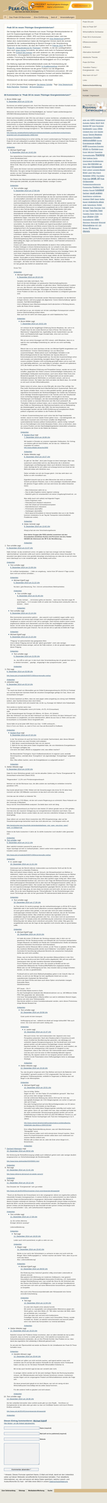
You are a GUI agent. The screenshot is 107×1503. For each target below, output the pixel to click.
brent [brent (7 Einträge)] (94, 126)
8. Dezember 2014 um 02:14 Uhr (20, 684)
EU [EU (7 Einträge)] (90, 149)
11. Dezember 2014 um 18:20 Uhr (27, 1236)
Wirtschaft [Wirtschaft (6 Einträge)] (102, 222)
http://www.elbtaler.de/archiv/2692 (36, 447)
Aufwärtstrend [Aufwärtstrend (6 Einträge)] (100, 120)
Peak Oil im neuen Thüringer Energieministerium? (30, 27)
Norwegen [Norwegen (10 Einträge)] (87, 176)
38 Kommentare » (36, 87)
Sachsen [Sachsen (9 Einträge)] (86, 193)
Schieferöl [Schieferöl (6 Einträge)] (86, 199)
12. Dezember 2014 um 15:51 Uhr (37, 1088)
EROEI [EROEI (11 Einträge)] (85, 149)
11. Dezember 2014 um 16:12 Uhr (20, 1183)
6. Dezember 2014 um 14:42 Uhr (23, 152)
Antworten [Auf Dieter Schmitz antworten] (28, 543)
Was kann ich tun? (90, 75)
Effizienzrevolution (90, 42)
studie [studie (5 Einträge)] (85, 205)
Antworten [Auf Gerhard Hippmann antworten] (11, 1165)
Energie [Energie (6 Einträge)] (99, 140)
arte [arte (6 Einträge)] (88, 120)
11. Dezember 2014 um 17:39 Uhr (23, 1217)
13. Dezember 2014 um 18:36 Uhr (20, 1399)
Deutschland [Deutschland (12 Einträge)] (88, 138)
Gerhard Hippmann (14, 1149)
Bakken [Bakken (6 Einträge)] (92, 123)
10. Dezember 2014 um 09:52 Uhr (20, 1151)
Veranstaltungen (67, 17)
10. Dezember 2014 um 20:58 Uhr (34, 1012)
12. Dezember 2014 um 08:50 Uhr (34, 1269)
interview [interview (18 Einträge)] (95, 164)
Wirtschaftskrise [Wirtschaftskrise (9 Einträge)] (89, 225)
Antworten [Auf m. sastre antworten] (14, 897)
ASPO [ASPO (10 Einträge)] (92, 120)
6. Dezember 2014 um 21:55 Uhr (27, 656)
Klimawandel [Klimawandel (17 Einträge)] (96, 167)
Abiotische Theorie (90, 57)
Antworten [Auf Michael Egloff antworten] (14, 185)
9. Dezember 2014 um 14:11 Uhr (20, 843)
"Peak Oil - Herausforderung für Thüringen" (24, 48)
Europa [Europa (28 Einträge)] (95, 149)
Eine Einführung (41, 17)
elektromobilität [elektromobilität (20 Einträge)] (89, 140)
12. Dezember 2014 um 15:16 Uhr (34, 1068)
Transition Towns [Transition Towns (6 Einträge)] (88, 214)
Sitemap (22, 1495)
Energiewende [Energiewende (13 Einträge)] (88, 143)
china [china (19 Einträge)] (100, 129)
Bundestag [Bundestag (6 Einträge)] (100, 126)
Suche (85, 90)
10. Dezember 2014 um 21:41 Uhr (20, 1170)
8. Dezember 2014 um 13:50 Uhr (20, 769)
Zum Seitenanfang (8, 1495)
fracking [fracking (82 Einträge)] (100, 155)
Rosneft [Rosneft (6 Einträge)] (91, 190)
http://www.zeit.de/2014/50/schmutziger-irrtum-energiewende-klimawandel (33, 1191)
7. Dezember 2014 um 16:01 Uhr (34, 324)
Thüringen (24, 87)
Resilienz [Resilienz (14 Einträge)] (96, 187)
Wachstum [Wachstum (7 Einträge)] (86, 222)
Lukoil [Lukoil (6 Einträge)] (90, 173)
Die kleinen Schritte (44, 84)
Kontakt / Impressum (91, 96)
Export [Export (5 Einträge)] (101, 149)
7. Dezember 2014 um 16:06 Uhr (37, 437)
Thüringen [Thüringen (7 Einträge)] (97, 208)
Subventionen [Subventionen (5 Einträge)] (91, 205)
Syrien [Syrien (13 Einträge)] (99, 205)
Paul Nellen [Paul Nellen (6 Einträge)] (100, 176)
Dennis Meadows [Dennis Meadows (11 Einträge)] (95, 135)
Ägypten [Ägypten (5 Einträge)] (85, 228)
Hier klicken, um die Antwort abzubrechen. (19, 1423)
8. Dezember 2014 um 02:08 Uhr (20, 671)
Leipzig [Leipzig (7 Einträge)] (89, 170)
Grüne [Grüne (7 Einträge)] (85, 164)
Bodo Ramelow (13, 87)
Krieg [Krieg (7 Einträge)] (85, 170)
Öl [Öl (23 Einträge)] (90, 228)
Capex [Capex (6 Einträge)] (95, 129)
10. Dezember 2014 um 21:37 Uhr (37, 1032)
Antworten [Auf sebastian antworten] (11, 730)
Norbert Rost (29, 435)
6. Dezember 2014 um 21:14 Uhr (23, 613)
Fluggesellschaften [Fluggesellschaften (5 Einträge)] (89, 155)
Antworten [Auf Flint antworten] (11, 680)
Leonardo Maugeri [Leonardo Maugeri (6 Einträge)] (99, 170)
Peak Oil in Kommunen (92, 37)
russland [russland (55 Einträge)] (99, 190)
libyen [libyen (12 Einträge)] (85, 173)
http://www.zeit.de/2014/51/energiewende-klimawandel (26, 1411)
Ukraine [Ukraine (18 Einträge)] (90, 216)
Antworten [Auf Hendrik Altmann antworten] (18, 1394)
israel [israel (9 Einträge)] (89, 167)
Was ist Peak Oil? (90, 27)
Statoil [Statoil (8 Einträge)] (97, 199)
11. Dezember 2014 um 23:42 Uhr (30, 1249)
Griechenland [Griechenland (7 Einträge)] (87, 161)
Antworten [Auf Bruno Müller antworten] (11, 147)
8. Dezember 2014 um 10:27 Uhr (37, 457)
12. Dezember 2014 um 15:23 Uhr (23, 1331)
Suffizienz (87, 47)
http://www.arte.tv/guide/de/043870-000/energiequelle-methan (29, 675)
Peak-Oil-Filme (89, 62)
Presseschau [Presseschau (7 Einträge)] (87, 187)
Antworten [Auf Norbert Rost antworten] (28, 452)
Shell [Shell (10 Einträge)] (92, 199)
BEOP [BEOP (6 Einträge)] (98, 123)
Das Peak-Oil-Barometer (20, 17)
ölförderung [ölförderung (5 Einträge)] (95, 228)
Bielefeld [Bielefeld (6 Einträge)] (86, 126)
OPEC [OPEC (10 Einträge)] (93, 176)
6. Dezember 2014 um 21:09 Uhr (23, 567)
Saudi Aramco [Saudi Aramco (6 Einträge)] (87, 196)
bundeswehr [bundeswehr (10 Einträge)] (87, 129)
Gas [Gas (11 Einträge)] (84, 158)
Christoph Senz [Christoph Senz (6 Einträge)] (88, 132)
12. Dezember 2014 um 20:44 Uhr (27, 1356)
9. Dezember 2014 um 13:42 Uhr (37, 526)
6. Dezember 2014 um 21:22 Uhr (27, 583)
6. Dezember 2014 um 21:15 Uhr (23, 637)
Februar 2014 (57, 45)
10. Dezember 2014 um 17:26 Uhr (27, 902)
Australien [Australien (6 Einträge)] (86, 123)
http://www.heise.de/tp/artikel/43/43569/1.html (23, 1161)
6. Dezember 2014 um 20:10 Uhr (30, 277)
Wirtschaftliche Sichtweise (93, 32)
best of (54, 17)
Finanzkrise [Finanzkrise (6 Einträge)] (98, 152)
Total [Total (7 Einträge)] (86, 211)
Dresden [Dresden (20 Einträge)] (97, 137)
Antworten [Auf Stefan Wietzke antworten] (28, 521)
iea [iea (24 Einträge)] (89, 164)
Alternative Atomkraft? (91, 52)
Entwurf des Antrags (24, 53)
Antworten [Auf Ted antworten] (11, 1178)
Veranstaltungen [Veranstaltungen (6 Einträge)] (88, 219)
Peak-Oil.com (88, 22)
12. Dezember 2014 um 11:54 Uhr (37, 1303)
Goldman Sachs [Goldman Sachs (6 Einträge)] (92, 158)
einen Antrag (21, 50)
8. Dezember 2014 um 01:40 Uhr (30, 596)
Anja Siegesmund (57, 39)
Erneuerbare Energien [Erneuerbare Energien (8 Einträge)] (96, 146)
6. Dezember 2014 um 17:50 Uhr (27, 191)
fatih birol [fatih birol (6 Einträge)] (91, 152)
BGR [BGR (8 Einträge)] (102, 123)
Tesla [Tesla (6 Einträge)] (91, 208)
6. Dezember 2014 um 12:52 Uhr (20, 101)
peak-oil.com (29, 7)
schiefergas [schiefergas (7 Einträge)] (97, 196)
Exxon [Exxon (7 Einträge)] (85, 152)
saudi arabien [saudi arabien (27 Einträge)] (96, 193)
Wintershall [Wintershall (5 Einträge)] (94, 222)
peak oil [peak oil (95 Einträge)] (95, 178)
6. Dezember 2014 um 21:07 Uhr (20, 548)
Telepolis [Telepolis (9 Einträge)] (86, 208)
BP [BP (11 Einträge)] (90, 126)
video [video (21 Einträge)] (96, 219)
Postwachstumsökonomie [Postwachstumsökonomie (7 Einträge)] (92, 184)
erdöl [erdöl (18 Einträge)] (85, 146)
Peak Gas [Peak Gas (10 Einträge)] (86, 179)
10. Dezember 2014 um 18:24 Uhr (30, 934)
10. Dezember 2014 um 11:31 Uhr (23, 864)
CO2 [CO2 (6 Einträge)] (95, 132)
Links (85, 80)
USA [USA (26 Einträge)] (96, 216)
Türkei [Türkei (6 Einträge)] (97, 214)
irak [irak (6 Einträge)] (100, 164)
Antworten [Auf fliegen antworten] (21, 1264)
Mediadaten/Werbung (36, 1495)
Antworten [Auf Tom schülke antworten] (18, 272)
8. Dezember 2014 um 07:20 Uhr (23, 735)
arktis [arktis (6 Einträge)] (85, 120)
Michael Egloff (40, 1421)
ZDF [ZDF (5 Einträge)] (100, 225)
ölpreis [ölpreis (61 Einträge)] (86, 231)
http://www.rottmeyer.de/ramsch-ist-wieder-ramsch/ (25, 1174)
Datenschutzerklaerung (58, 1486)
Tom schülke (12, 840)
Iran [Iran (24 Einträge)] (84, 167)
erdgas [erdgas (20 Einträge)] (98, 143)
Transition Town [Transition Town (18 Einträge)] (96, 210)
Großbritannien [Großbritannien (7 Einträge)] (98, 161)
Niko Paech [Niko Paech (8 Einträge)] (97, 173)
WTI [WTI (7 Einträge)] (96, 225)
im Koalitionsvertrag (49, 66)
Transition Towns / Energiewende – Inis (91, 68)
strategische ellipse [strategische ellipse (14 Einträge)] (96, 202)
